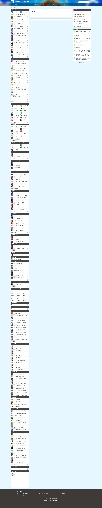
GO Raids (63, 493)
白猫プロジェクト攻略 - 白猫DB (22, 493)
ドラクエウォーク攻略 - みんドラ (23, 2)
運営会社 (50, 498)
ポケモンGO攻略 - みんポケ (21, 495)
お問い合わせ (55, 498)
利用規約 (45, 498)
